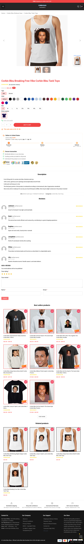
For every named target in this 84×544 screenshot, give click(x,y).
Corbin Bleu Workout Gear (14, 13)
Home (3, 13)
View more (42, 416)
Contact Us (46, 526)
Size (2, 105)
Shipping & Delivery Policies (50, 519)
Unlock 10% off (80, 536)
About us (25, 519)
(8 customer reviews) (14, 84)
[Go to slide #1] (38, 70)
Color (2, 96)
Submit (5, 298)
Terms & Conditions (28, 521)
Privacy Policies (27, 523)
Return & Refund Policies (49, 523)
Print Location (5, 111)
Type (2, 90)
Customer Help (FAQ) (49, 528)
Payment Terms (47, 521)
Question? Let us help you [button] (76, 542)
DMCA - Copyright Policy (29, 526)
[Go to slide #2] (46, 70)
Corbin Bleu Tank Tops (31, 13)
